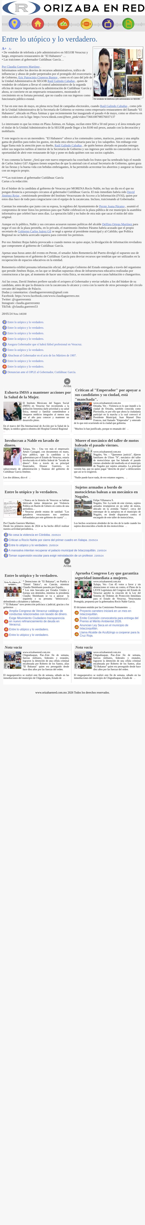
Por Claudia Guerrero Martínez (21, 66)
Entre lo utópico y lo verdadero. (26, 322)
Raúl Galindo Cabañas (61, 81)
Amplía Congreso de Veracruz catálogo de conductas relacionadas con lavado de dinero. (38, 612)
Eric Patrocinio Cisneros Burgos (37, 77)
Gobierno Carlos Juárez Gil (34, 231)
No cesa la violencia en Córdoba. (35, 534)
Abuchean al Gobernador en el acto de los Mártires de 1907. (42, 355)
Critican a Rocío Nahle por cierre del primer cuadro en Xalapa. (53, 540)
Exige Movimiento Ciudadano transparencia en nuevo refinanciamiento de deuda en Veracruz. (37, 621)
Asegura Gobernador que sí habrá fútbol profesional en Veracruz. (45, 344)
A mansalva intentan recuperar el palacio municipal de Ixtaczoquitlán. (57, 550)
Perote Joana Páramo (112, 206)
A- (10, 48)
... (4, 431)
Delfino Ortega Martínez (117, 224)
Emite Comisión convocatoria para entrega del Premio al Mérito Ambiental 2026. (109, 620)
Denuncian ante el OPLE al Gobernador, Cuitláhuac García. (42, 372)
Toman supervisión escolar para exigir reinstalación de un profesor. (56, 555)
